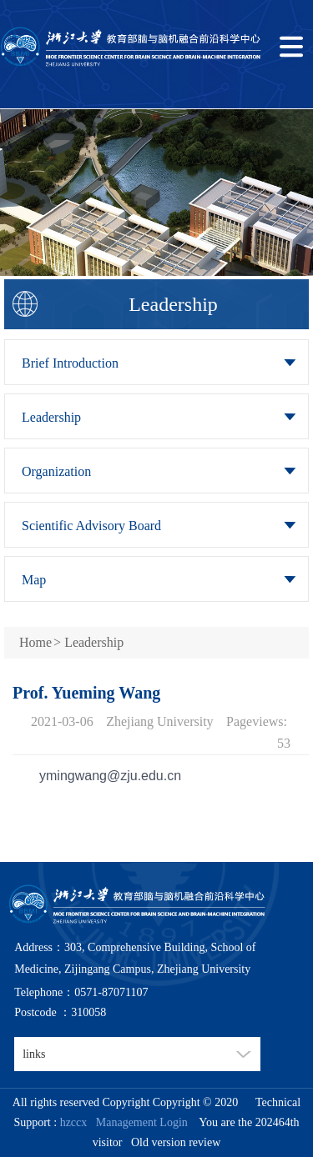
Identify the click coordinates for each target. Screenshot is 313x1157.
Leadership (51, 417)
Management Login (139, 1122)
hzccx (74, 1122)
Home (35, 642)
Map (34, 580)
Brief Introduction (70, 363)
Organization (56, 471)
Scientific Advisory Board (91, 525)
